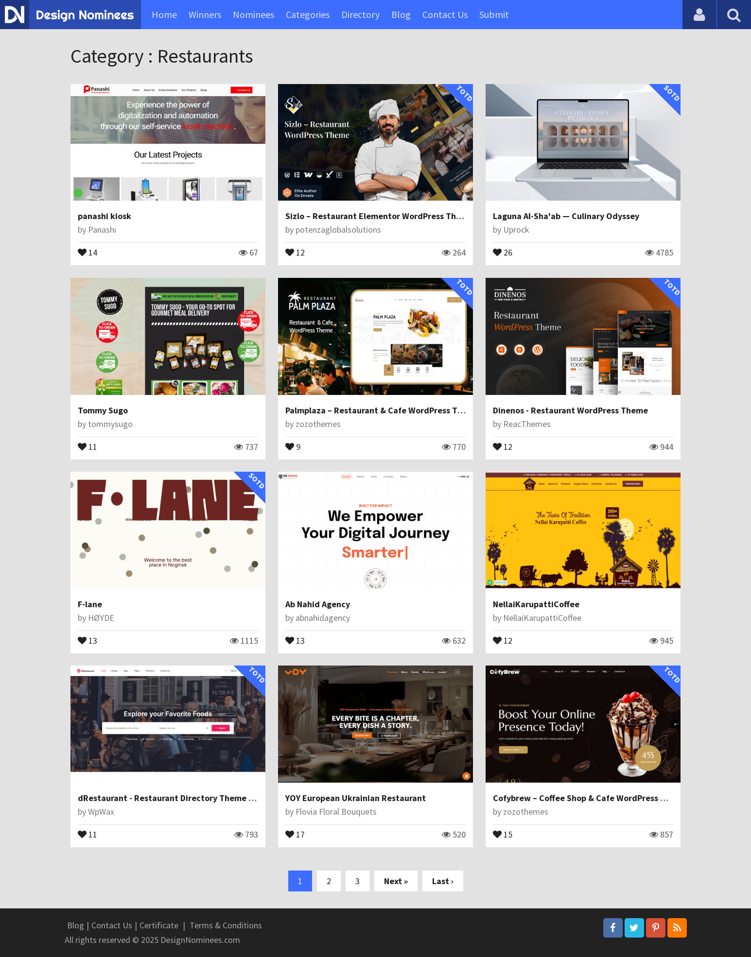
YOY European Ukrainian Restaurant (355, 797)
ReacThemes (527, 423)
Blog (401, 14)
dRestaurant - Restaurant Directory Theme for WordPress (191, 797)
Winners (205, 14)
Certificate (159, 925)
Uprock (516, 229)
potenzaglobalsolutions (338, 229)
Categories (308, 14)
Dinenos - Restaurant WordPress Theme (570, 410)
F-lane (90, 604)
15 (502, 833)
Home (164, 14)
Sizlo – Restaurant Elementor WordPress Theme (379, 216)
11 (87, 446)
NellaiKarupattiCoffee (536, 604)
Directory (360, 14)
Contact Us (445, 14)
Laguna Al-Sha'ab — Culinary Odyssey (566, 216)
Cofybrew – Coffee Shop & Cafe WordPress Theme (590, 797)
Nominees (253, 14)
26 (502, 251)
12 (295, 251)
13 (87, 640)
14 (87, 251)
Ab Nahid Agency (317, 604)
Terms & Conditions (226, 925)
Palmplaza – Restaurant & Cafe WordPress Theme (382, 410)
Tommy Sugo (103, 410)
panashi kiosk (104, 216)
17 (295, 833)
